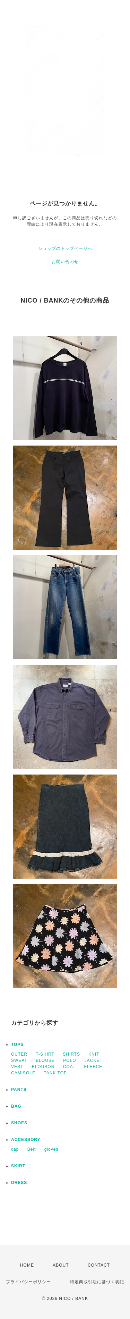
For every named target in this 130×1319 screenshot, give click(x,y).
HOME (27, 1265)
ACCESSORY (26, 1139)
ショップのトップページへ (65, 248)
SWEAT (19, 1060)
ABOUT (61, 1265)
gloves (51, 1149)
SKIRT (18, 1166)
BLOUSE (45, 1060)
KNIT (93, 1054)
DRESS (19, 1182)
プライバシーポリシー (28, 1281)
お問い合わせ (65, 261)
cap (15, 1149)
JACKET (94, 1060)
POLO (69, 1060)
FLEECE (93, 1066)
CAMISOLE (23, 1073)
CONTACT (99, 1265)
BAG (16, 1106)
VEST (17, 1066)
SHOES (19, 1123)
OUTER (19, 1054)
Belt (31, 1149)
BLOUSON (43, 1066)
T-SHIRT (45, 1054)
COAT (69, 1066)
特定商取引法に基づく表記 (97, 1281)
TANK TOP (55, 1073)
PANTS (19, 1089)
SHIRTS (71, 1054)
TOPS (17, 1044)
